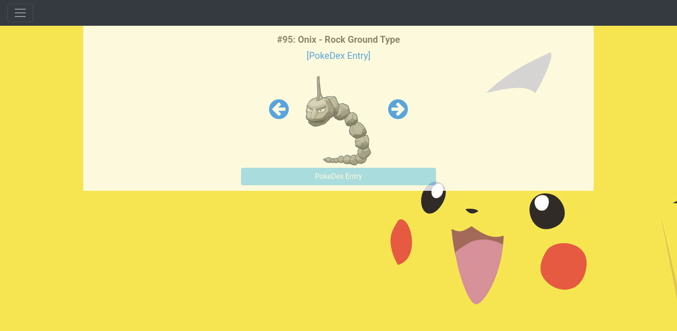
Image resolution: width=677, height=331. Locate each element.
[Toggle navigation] (20, 13)
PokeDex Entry (338, 176)
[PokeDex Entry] (338, 55)
